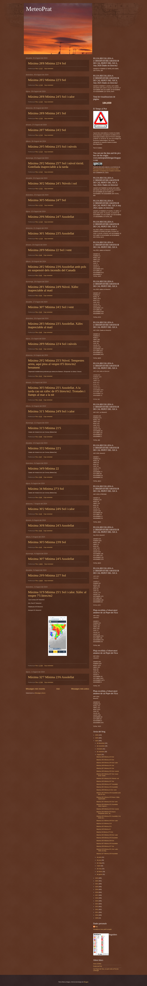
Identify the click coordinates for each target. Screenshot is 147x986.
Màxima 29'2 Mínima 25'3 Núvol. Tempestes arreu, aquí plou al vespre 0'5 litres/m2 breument (56, 364)
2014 (97, 904)
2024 (97, 740)
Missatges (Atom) (40, 693)
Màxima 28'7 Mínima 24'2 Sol (47, 130)
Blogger (86, 982)
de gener (99, 874)
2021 (97, 884)
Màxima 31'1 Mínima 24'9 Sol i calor (51, 411)
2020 (97, 886)
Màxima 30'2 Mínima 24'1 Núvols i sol (52, 183)
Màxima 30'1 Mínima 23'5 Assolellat (51, 233)
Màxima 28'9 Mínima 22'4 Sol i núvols (52, 344)
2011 (97, 912)
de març (99, 868)
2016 (97, 898)
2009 (97, 918)
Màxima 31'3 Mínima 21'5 (44, 428)
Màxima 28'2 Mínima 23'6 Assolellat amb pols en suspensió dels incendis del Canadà (57, 268)
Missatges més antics (80, 689)
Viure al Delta (97, 963)
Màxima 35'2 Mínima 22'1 (44, 448)
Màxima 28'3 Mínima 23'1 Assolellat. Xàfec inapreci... (107, 805)
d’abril (99, 866)
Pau (96, 926)
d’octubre (100, 749)
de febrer (100, 871)
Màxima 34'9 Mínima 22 (43, 468)
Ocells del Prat (97, 966)
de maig (99, 863)
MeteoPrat (39, 8)
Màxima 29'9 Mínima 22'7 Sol (47, 575)
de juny (99, 860)
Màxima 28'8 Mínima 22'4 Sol (47, 63)
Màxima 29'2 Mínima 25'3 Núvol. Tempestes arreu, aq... (106, 812)
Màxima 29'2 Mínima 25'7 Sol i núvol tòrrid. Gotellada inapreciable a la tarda (56, 165)
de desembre (101, 743)
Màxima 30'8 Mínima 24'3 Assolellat (51, 525)
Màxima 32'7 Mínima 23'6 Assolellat (51, 677)
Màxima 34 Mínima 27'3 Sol (46, 488)
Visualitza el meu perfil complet (102, 929)
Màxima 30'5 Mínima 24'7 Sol (47, 200)
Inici (58, 689)
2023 (97, 878)
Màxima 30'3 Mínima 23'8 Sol (47, 542)
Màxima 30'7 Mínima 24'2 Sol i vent (51, 307)
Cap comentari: (49, 68)
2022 (97, 881)
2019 (97, 889)
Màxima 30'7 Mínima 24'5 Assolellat (51, 558)
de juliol (99, 857)
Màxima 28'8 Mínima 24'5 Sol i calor (51, 96)
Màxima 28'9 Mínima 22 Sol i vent (50, 250)
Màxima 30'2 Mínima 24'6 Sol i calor (51, 509)
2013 (97, 906)
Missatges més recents (35, 689)
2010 (97, 915)
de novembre (101, 746)
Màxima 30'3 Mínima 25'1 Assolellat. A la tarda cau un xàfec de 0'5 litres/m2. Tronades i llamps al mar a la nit (56, 391)
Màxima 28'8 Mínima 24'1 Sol (47, 113)
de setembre (101, 751)
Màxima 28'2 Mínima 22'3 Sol (47, 80)
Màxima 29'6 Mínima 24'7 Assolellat (51, 216)
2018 (97, 892)
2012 (97, 909)
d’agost (99, 754)
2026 (97, 735)
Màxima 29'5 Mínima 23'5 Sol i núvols (52, 146)
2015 (97, 901)
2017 (97, 895)
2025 (97, 738)
